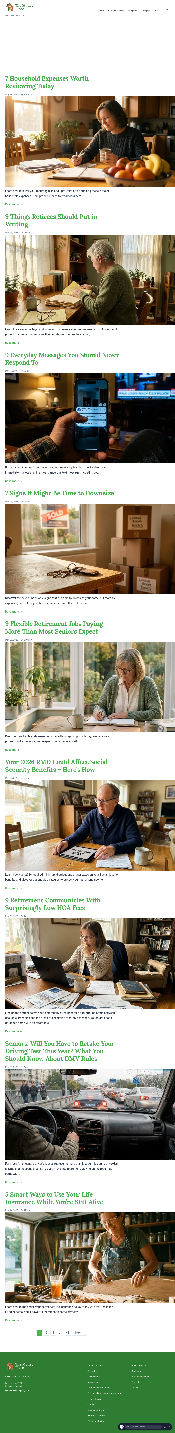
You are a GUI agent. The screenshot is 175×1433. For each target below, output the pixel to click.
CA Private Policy (96, 1421)
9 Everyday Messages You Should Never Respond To (62, 358)
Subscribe (92, 1371)
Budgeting (133, 11)
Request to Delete (96, 1415)
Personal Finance (116, 11)
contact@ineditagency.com (17, 1391)
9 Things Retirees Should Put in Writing (51, 220)
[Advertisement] (87, 40)
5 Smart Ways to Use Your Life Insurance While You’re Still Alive (54, 1198)
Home (101, 11)
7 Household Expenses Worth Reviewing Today (47, 82)
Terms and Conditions (98, 1387)
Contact (91, 1404)
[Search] (167, 10)
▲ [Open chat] (165, 1426)
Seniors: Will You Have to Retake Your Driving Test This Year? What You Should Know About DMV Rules (59, 1051)
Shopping (145, 11)
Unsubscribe (94, 1376)
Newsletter (93, 1382)
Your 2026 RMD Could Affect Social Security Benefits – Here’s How (56, 765)
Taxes (157, 11)
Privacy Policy (94, 1399)
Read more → (13, 204)
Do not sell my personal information (105, 1393)
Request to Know (96, 1410)
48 (67, 1332)
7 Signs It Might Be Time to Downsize (59, 493)
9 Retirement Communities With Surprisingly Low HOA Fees (53, 904)
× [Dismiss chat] (169, 1426)
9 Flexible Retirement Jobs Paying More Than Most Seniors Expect (54, 627)
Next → (80, 1332)
